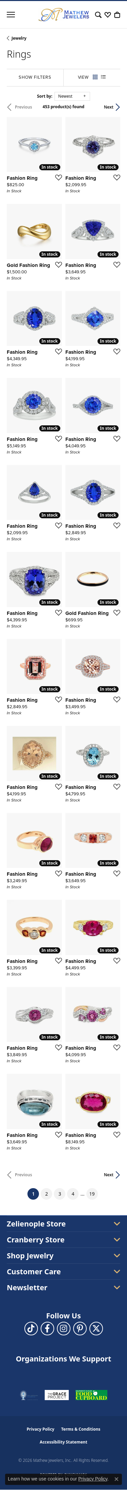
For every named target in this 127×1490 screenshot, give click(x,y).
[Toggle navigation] (10, 14)
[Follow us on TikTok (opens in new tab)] (31, 1328)
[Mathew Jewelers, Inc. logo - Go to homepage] (63, 14)
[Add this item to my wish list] (56, 177)
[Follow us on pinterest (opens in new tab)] (80, 1328)
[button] (98, 14)
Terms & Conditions (80, 1429)
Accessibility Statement (63, 1442)
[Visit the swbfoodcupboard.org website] (91, 1395)
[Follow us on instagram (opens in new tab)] (63, 1328)
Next (108, 107)
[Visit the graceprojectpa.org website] (57, 1395)
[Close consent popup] (116, 1479)
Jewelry (19, 38)
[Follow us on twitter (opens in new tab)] (96, 1328)
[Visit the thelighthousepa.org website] (29, 1395)
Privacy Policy (41, 1429)
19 (92, 1194)
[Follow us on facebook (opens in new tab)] (47, 1328)
